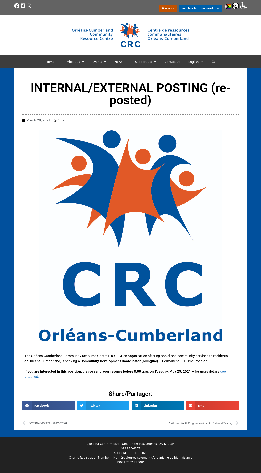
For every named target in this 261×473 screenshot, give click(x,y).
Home (54, 61)
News (123, 61)
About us (77, 61)
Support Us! (148, 61)
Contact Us (172, 61)
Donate (168, 8)
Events (102, 61)
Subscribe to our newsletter (200, 8)
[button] (48, 405)
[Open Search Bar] (213, 61)
